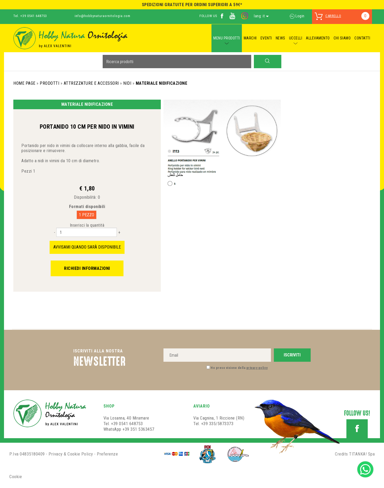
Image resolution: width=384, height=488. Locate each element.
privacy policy (257, 368)
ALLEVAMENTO (318, 38)
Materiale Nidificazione (161, 83)
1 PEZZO (86, 214)
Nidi (127, 83)
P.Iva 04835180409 (27, 454)
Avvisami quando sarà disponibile (87, 247)
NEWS (280, 38)
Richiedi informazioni (87, 268)
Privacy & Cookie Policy (71, 454)
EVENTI (266, 38)
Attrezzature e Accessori (91, 83)
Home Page (24, 83)
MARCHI (250, 38)
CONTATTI (362, 38)
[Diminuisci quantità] (54, 232)
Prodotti (49, 83)
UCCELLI (295, 38)
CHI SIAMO (342, 38)
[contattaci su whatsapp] (365, 468)
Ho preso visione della (239, 368)
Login (297, 16)
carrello (333, 16)
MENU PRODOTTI (226, 38)
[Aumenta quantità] (119, 232)
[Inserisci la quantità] (86, 232)
